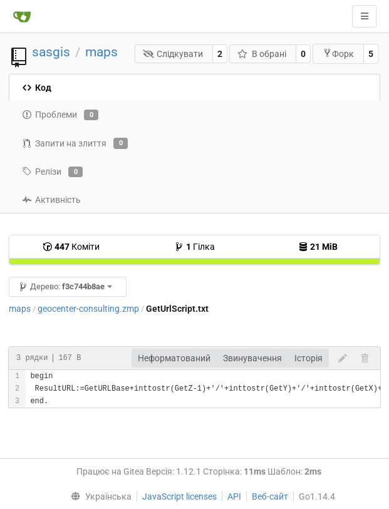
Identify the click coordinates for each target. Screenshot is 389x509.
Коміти (71, 247)
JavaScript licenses (179, 496)
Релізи (52, 172)
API (234, 496)
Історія (308, 358)
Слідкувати (173, 54)
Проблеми (60, 115)
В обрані (261, 54)
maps (101, 51)
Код (36, 88)
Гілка (194, 247)
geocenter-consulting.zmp (88, 309)
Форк (338, 53)
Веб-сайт (270, 496)
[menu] (99, 496)
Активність (51, 200)
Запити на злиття (75, 143)
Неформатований (174, 358)
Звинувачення (252, 358)
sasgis (51, 51)
